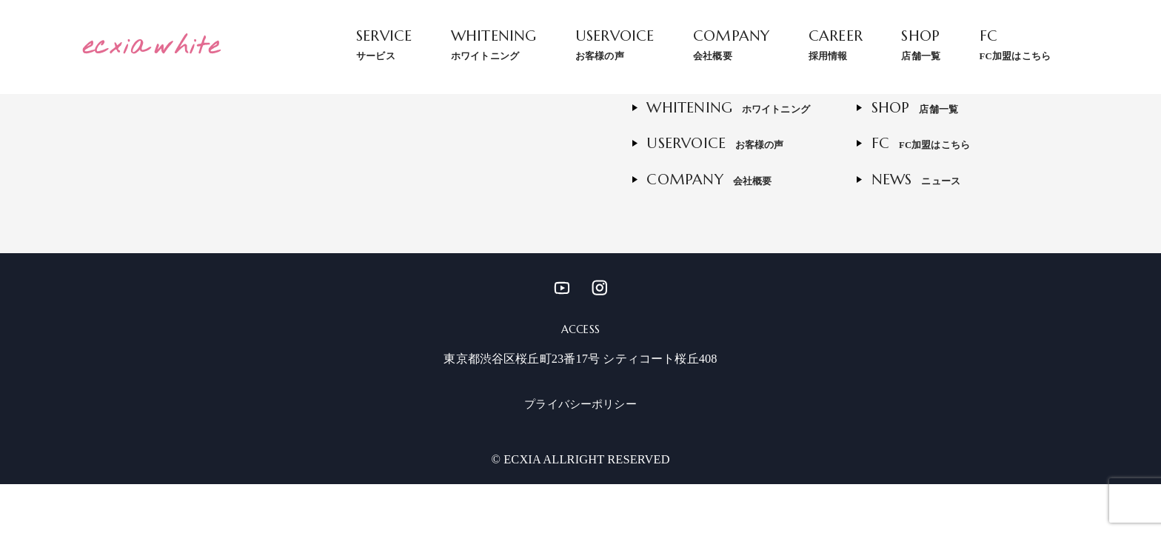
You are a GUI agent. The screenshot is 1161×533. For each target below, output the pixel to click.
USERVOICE (615, 44)
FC (1015, 44)
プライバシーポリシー (580, 404)
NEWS (915, 179)
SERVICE (384, 44)
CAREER (836, 44)
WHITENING (494, 44)
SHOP (920, 44)
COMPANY (731, 44)
